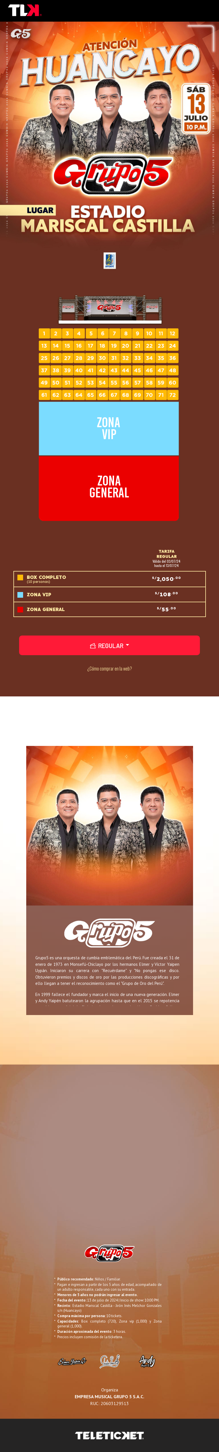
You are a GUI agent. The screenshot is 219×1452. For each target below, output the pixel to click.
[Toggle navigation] (207, 11)
